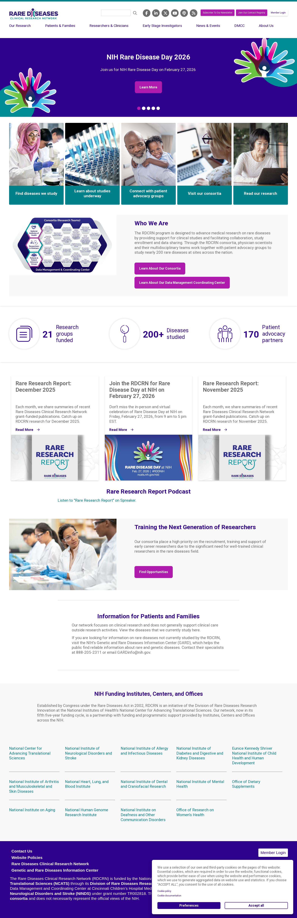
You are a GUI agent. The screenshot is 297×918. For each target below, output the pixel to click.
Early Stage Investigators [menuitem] (162, 25)
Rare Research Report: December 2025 (43, 386)
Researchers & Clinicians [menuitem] (108, 25)
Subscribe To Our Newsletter (217, 12)
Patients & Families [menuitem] (60, 25)
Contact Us (21, 851)
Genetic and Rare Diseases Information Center (54, 870)
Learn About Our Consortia (160, 268)
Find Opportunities (153, 572)
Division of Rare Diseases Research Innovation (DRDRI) (142, 883)
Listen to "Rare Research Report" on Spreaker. (97, 500)
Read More (24, 430)
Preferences (189, 905)
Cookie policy (164, 891)
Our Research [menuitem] (20, 25)
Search (135, 13)
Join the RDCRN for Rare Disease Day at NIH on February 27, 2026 (139, 389)
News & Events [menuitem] (208, 25)
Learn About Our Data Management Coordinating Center (182, 283)
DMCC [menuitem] (239, 25)
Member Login (278, 12)
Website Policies (26, 857)
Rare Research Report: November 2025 (231, 386)
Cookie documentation (169, 895)
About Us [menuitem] (266, 25)
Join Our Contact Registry (251, 12)
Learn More (148, 87)
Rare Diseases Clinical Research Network (50, 864)
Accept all (256, 905)
